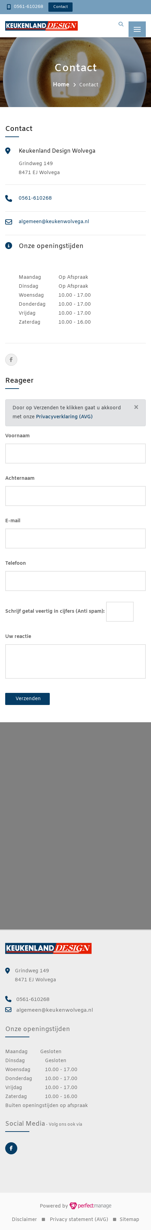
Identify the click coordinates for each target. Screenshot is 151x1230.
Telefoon (15, 563)
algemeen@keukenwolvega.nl (54, 222)
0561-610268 (28, 7)
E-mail (12, 521)
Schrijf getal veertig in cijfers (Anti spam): (55, 611)
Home (61, 84)
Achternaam (20, 478)
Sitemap (129, 1220)
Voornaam (17, 436)
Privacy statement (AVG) (79, 1220)
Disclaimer (24, 1220)
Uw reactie (18, 636)
